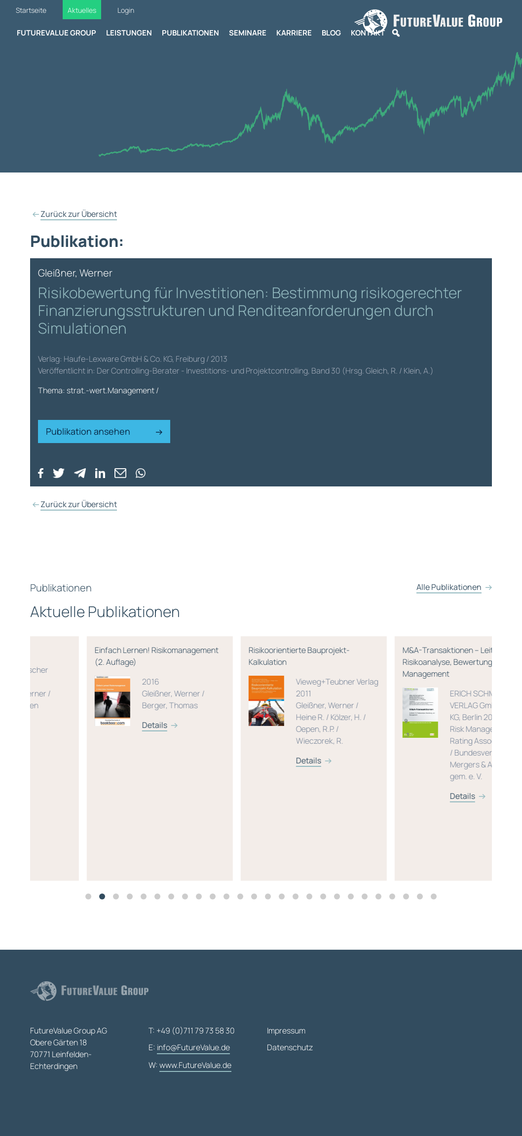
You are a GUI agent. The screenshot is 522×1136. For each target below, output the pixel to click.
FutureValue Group (56, 33)
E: (189, 1047)
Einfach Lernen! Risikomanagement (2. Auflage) (257, 697)
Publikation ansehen (104, 431)
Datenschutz (290, 1047)
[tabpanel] (107, 764)
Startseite (31, 10)
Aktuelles (82, 10)
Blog (331, 33)
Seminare (247, 33)
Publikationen (190, 33)
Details (98, 730)
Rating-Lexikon (103, 694)
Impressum (286, 1030)
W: (190, 1065)
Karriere (294, 33)
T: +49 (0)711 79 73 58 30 (192, 1030)
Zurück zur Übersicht (78, 213)
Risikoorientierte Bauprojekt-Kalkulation (411, 711)
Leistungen (129, 33)
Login (125, 10)
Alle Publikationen (449, 599)
